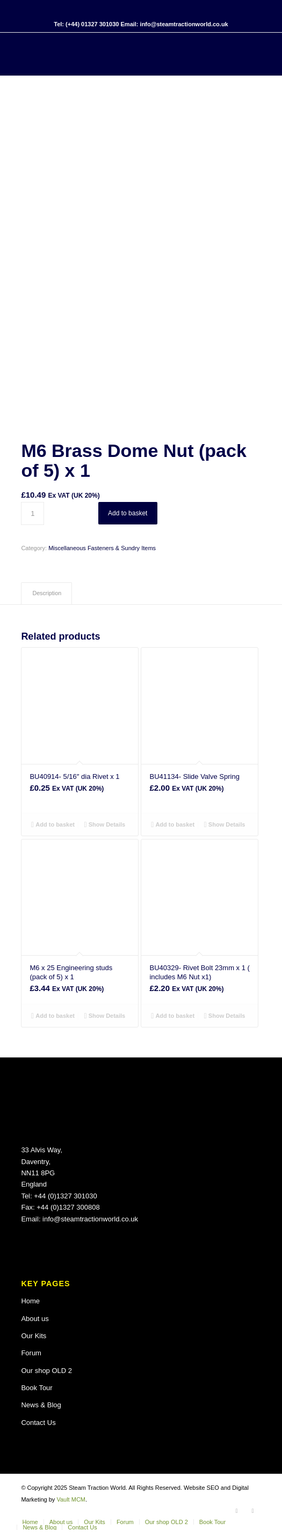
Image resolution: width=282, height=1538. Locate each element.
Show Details (105, 824)
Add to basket (127, 513)
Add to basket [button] (53, 824)
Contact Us (38, 1423)
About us (34, 1319)
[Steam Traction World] (117, 54)
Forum (31, 1353)
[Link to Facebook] (237, 1511)
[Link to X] (253, 1511)
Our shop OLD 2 (46, 1371)
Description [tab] (46, 593)
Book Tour (36, 1388)
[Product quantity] (32, 513)
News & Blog (41, 1405)
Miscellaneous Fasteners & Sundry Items (102, 548)
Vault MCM (70, 1499)
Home (30, 1301)
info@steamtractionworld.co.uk (90, 1219)
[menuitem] (30, 1522)
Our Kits (33, 1336)
